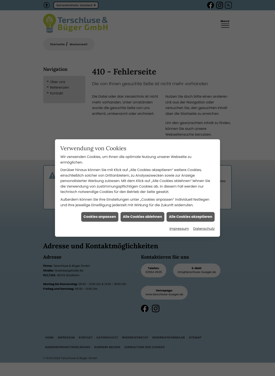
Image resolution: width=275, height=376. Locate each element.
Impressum (179, 224)
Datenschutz (204, 224)
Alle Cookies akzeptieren (190, 212)
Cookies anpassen (100, 212)
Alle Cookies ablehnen (142, 212)
